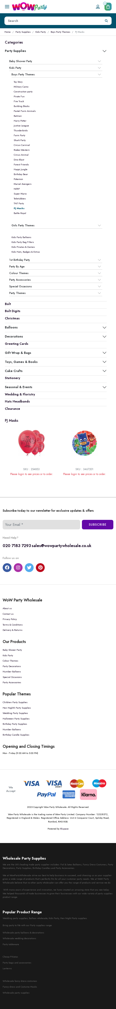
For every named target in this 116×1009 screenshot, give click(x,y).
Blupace (64, 828)
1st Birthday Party (19, 260)
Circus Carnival (22, 145)
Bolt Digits (12, 311)
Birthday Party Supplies (15, 724)
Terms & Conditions (13, 624)
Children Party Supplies (15, 702)
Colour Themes (19, 273)
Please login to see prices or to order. (31, 474)
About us (7, 608)
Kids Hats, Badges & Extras (26, 251)
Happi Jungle (20, 169)
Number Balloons (12, 671)
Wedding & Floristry (20, 394)
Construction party (23, 91)
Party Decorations (12, 666)
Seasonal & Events (18, 387)
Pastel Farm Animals (25, 111)
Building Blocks (21, 106)
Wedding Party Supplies (15, 713)
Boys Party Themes (60, 32)
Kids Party (40, 32)
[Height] (53, 21)
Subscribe (97, 524)
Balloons (11, 327)
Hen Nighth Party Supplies (17, 708)
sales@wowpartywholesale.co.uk (61, 546)
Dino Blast (19, 159)
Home (7, 32)
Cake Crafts (14, 371)
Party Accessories (20, 280)
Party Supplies (23, 32)
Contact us (8, 614)
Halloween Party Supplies (16, 718)
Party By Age (17, 266)
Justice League (21, 125)
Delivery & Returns (12, 630)
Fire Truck (19, 101)
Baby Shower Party (20, 61)
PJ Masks (19, 208)
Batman (18, 115)
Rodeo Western (22, 149)
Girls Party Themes (23, 225)
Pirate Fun (19, 96)
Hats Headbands (17, 401)
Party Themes (17, 293)
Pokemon (18, 179)
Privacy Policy (10, 619)
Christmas (12, 318)
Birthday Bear (21, 174)
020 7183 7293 (17, 546)
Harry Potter (20, 120)
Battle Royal (20, 213)
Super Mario (20, 193)
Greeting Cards (16, 343)
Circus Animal (21, 154)
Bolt (8, 304)
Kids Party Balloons (21, 237)
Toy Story (18, 81)
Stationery (12, 378)
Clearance (12, 408)
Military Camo (21, 86)
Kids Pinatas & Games (23, 246)
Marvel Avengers (22, 183)
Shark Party (20, 140)
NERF (17, 188)
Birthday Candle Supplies (16, 734)
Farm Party (19, 135)
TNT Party (19, 203)
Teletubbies (20, 198)
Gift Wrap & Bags (18, 353)
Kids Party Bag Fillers (23, 242)
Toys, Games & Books (21, 362)
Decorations (14, 336)
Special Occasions (20, 286)
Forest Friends (21, 164)
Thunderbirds (21, 130)
